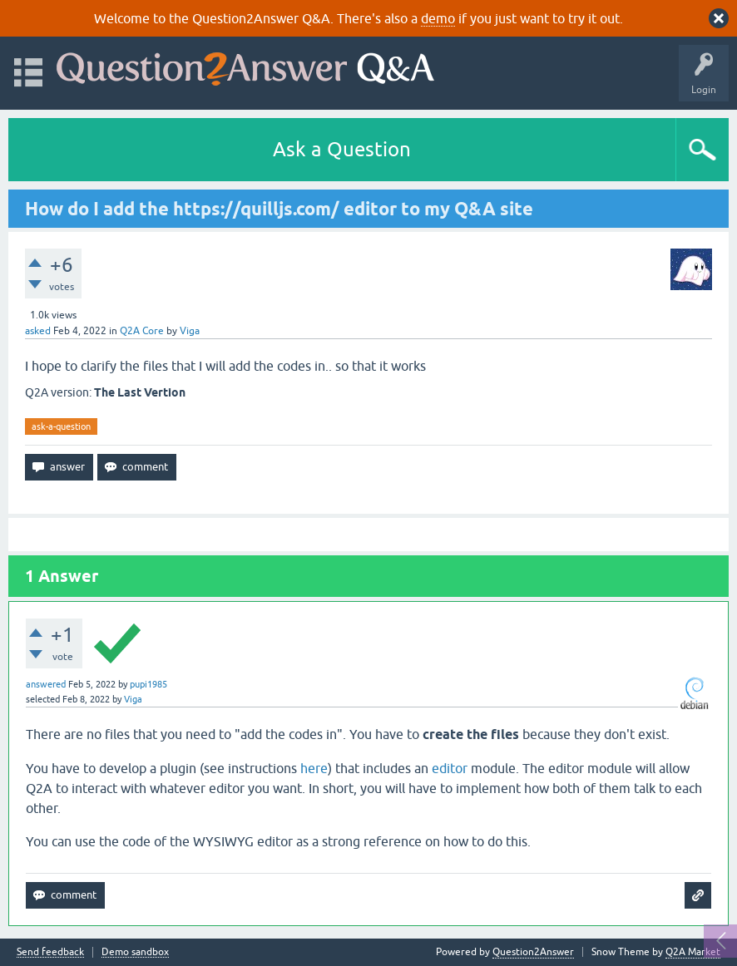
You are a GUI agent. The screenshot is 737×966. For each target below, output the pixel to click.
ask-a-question (61, 426)
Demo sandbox (135, 952)
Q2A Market (692, 952)
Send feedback (50, 952)
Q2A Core (142, 331)
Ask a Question (342, 149)
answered (46, 684)
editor (449, 768)
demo (438, 18)
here (314, 768)
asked (38, 331)
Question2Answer (533, 952)
